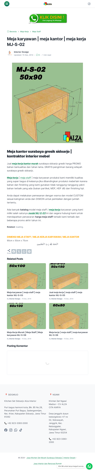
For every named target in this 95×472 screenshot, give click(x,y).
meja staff (25, 177)
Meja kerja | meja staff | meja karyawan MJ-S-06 (68, 333)
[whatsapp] (24, 251)
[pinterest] (29, 251)
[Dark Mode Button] (89, 3)
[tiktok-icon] (20, 430)
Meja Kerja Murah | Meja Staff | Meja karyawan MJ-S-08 (25, 333)
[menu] (6, 3)
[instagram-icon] (10, 430)
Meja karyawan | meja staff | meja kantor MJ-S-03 (23, 293)
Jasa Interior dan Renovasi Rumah (47, 463)
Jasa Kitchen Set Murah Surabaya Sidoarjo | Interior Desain (51, 458)
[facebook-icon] (5, 430)
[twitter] (19, 251)
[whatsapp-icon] (15, 430)
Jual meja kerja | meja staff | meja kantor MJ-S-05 (65, 293)
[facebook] (13, 251)
